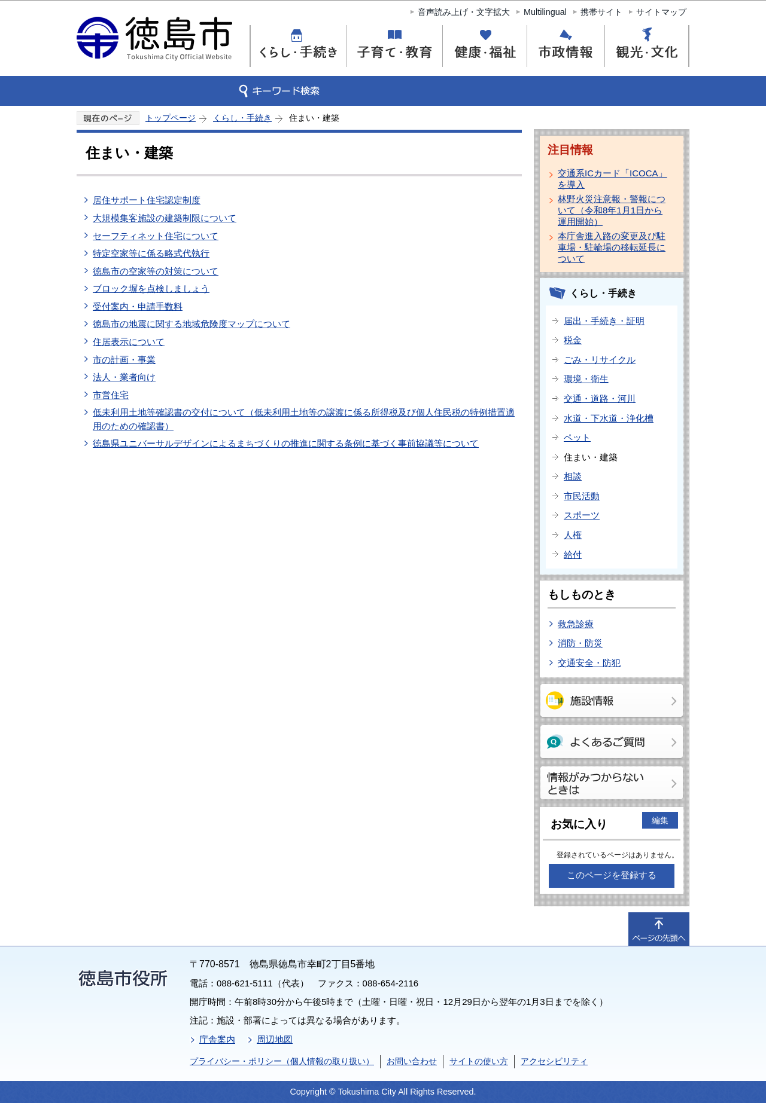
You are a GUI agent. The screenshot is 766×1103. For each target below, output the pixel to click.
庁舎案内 (217, 1039)
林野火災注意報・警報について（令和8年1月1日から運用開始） (611, 210)
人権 (573, 535)
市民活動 (582, 496)
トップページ (170, 118)
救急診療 (576, 624)
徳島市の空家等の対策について (155, 271)
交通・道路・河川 (600, 398)
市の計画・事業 (124, 360)
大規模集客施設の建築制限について (164, 218)
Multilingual (545, 12)
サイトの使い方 (478, 1061)
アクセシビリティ (554, 1061)
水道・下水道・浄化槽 (608, 418)
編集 (660, 820)
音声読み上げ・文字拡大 (464, 12)
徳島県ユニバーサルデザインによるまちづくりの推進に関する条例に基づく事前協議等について (286, 443)
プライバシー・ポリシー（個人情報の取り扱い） (282, 1061)
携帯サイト (601, 12)
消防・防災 (580, 643)
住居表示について (129, 342)
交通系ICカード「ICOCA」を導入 (612, 179)
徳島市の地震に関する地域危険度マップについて (191, 324)
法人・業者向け (124, 377)
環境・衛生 (586, 379)
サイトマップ (661, 12)
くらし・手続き (242, 118)
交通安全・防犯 (589, 663)
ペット (577, 437)
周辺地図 (275, 1039)
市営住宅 (111, 395)
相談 (573, 476)
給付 (573, 554)
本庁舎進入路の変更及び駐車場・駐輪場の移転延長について (611, 247)
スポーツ (582, 515)
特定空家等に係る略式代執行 (151, 253)
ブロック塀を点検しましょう (151, 288)
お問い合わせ (412, 1061)
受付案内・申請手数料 (138, 306)
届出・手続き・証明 (604, 321)
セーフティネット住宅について (155, 236)
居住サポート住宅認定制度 (146, 200)
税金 (573, 340)
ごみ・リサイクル (600, 360)
